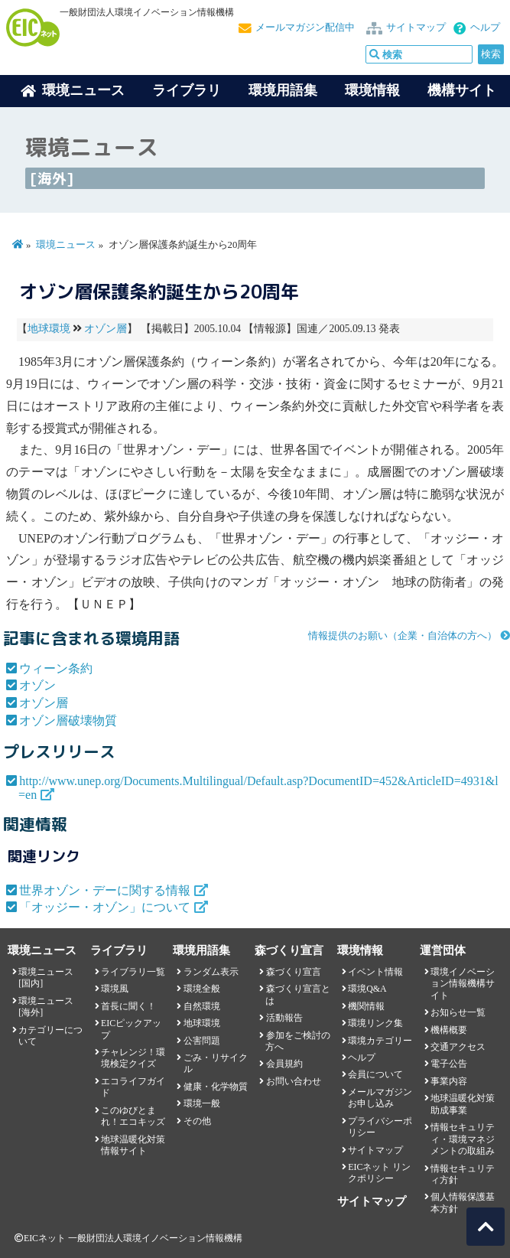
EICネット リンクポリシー (379, 1173)
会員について (375, 1074)
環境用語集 (283, 90)
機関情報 (366, 1006)
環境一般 (202, 1103)
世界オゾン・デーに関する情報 (104, 890)
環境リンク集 (375, 1023)
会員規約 (284, 1063)
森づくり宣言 (293, 971)
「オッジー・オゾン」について (104, 907)
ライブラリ (186, 90)
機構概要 (448, 1030)
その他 (197, 1121)
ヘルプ (485, 27)
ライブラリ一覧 (133, 971)
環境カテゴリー (380, 1040)
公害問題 (202, 1040)
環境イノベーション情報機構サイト (462, 983)
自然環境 (202, 1006)
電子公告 (448, 1063)
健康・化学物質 (216, 1086)
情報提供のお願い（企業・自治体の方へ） (402, 636)
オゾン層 (105, 328)
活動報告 (284, 1017)
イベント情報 (375, 971)
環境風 (114, 988)
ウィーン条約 (56, 668)
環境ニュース (66, 245)
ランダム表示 (211, 971)
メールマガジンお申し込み (380, 1098)
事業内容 (448, 1081)
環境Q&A (367, 988)
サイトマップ (416, 27)
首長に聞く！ (128, 1006)
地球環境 (49, 328)
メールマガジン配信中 (305, 27)
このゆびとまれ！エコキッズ (133, 1116)
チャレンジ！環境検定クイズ (133, 1058)
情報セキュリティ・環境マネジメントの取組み (462, 1139)
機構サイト (461, 90)
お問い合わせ (293, 1081)
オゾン (37, 685)
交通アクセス (458, 1046)
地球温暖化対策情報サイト (133, 1145)
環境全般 (202, 988)
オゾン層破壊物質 (68, 720)
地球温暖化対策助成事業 (462, 1104)
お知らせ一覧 (458, 1012)
